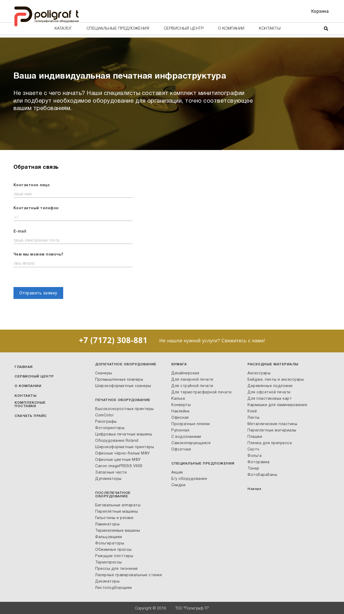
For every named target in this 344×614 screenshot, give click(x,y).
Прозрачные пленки (190, 424)
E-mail (19, 231)
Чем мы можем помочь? (38, 254)
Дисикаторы (107, 581)
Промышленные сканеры (119, 379)
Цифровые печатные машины (123, 434)
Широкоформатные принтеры (124, 447)
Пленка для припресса (269, 443)
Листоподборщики (113, 588)
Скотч (253, 449)
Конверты (181, 405)
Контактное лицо (31, 185)
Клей (252, 411)
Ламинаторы (107, 524)
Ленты (253, 418)
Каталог (63, 28)
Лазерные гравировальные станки (128, 575)
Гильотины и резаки (114, 518)
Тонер (253, 468)
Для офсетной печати (269, 392)
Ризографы (106, 422)
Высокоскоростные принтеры (124, 409)
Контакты (270, 28)
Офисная (180, 418)
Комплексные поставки (30, 404)
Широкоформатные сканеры (123, 386)
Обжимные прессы (113, 550)
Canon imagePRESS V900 (119, 466)
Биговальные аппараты (117, 505)
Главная (24, 367)
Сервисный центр (184, 28)
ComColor (104, 415)
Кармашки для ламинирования (277, 405)
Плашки (254, 437)
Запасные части (111, 472)
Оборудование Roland (117, 441)
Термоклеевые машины (117, 531)
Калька (178, 399)
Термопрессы (108, 562)
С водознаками (186, 437)
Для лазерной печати (192, 379)
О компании (231, 28)
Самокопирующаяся (190, 443)
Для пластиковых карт (269, 399)
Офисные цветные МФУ (118, 460)
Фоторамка (258, 462)
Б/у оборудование (189, 479)
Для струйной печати (192, 386)
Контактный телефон (36, 208)
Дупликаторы (108, 479)
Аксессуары (258, 373)
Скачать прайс (31, 416)
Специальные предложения (117, 28)
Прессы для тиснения (116, 569)
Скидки (178, 485)
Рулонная (180, 430)
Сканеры (103, 373)
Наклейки (180, 411)
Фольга (254, 456)
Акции (177, 472)
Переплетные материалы (271, 430)
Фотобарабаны (262, 475)
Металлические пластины (272, 424)
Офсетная (181, 449)
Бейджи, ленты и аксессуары (275, 379)
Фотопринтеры (110, 428)
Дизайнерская (185, 373)
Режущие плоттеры (114, 556)
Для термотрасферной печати (201, 392)
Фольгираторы (109, 543)
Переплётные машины (116, 511)
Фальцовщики (108, 537)
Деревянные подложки (270, 386)
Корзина (320, 11)
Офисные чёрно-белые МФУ (122, 453)
